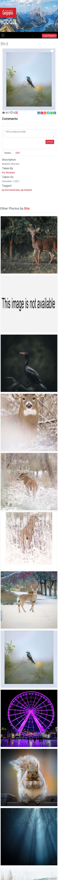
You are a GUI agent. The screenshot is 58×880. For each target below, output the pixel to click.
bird (7, 190)
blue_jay (20, 190)
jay (3, 190)
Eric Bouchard (8, 172)
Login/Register (49, 36)
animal (12, 190)
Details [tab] (7, 153)
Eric (27, 208)
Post (50, 142)
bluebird (28, 190)
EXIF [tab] (18, 153)
